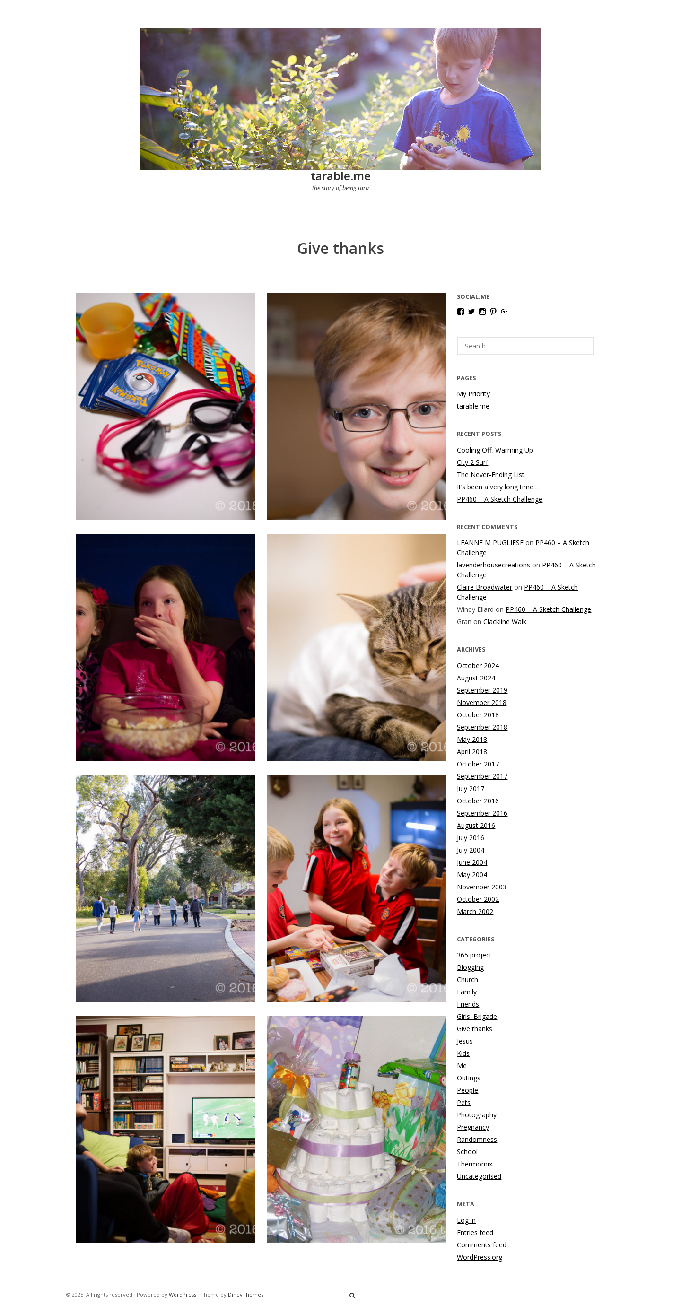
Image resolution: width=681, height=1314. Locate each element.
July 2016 (470, 837)
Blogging (470, 967)
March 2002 (475, 911)
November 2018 (481, 702)
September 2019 (482, 690)
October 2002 (478, 899)
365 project (474, 954)
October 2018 (478, 714)
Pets (464, 1102)
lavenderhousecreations (493, 564)
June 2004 (472, 862)
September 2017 (482, 776)
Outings (468, 1077)
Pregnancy (473, 1127)
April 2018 (472, 751)
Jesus (465, 1040)
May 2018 (472, 739)
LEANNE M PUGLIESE (490, 542)
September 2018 (482, 726)
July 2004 (470, 849)
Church (467, 979)
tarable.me (341, 175)
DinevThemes (245, 1294)
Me (462, 1065)
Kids (463, 1053)
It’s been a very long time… (498, 486)
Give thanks (474, 1028)
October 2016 (478, 800)
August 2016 (476, 825)
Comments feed (481, 1244)
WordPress (182, 1294)
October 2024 (478, 665)
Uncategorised (479, 1176)
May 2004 (472, 874)
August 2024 (476, 677)
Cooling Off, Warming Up (495, 449)
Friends (468, 1004)
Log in (466, 1220)
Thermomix (474, 1163)
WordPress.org (479, 1257)
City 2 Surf (472, 462)
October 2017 (478, 763)
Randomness (477, 1139)
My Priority (473, 393)
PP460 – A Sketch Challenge (499, 499)
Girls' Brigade (477, 1016)
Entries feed (475, 1232)
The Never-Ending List (490, 474)
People (467, 1090)
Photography (477, 1114)
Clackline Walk (504, 621)
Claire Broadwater (484, 587)
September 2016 (482, 813)
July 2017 (470, 788)
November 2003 (481, 886)
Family (467, 991)
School (467, 1151)
